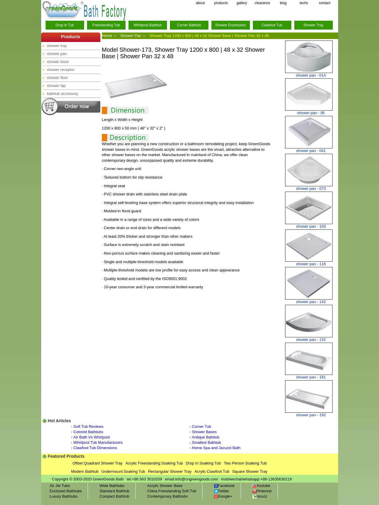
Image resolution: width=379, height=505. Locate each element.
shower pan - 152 (311, 339)
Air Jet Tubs (60, 485)
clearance (262, 3)
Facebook (224, 485)
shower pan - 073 (311, 188)
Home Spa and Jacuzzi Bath (216, 448)
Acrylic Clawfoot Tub (212, 471)
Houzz (260, 496)
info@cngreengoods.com (196, 479)
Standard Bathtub (114, 491)
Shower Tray (313, 25)
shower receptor (61, 69)
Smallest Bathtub (206, 442)
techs (304, 3)
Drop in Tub (64, 25)
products (221, 3)
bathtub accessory (62, 93)
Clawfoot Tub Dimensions (95, 448)
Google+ (223, 496)
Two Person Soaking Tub (245, 463)
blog (283, 3)
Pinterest (262, 491)
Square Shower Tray (249, 471)
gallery (242, 3)
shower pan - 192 (311, 415)
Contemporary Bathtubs (167, 496)
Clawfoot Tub (271, 25)
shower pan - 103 (311, 226)
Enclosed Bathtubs (66, 491)
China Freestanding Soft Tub (171, 491)
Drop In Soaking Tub (203, 463)
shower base (58, 61)
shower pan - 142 (311, 302)
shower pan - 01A (311, 75)
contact (324, 3)
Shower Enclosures (230, 25)
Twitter (221, 491)
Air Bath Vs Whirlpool (91, 437)
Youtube (261, 485)
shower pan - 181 (311, 377)
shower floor (57, 77)
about (200, 3)
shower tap (56, 85)
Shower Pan (130, 35)
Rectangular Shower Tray (170, 471)
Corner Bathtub (189, 25)
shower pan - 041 (311, 150)
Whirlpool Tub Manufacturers (98, 442)
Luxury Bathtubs (64, 496)
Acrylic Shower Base (164, 485)
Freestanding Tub (106, 25)
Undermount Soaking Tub (123, 471)
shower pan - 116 (311, 264)
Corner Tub (201, 426)
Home (107, 35)
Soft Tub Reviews (88, 426)
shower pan (57, 53)
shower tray (57, 45)
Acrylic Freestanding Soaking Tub (154, 463)
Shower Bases (204, 432)
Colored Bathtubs (88, 432)
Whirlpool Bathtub (148, 25)
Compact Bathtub (114, 496)
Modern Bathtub (85, 471)
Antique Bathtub (205, 437)
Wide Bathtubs (112, 485)
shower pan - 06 (311, 113)
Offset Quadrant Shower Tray (98, 463)
